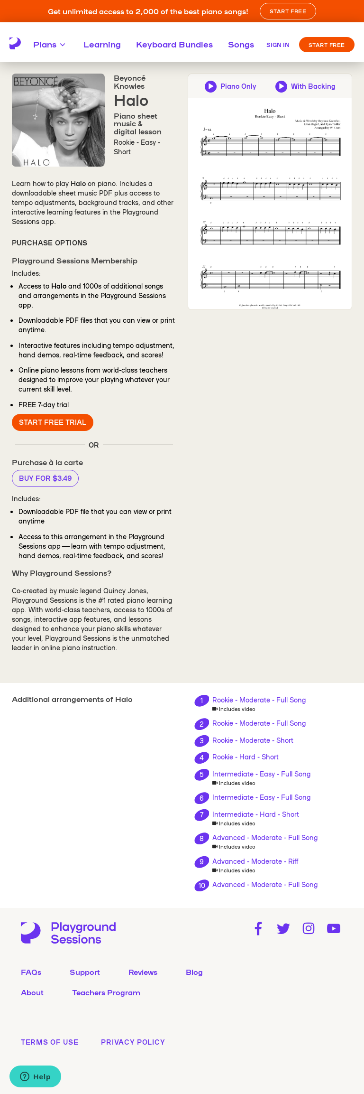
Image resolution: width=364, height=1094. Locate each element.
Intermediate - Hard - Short (255, 814)
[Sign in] (278, 43)
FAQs (31, 971)
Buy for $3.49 (45, 478)
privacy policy (133, 1042)
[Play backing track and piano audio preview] (305, 85)
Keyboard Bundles (174, 43)
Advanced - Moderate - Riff (255, 861)
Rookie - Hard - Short (245, 756)
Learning (102, 43)
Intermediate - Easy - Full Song (261, 773)
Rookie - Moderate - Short (252, 740)
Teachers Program (106, 992)
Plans (50, 43)
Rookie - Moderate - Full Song (259, 699)
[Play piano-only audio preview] (230, 85)
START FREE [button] (288, 11)
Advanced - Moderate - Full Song (265, 837)
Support (85, 971)
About (32, 992)
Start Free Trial (52, 422)
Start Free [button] (327, 44)
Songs (241, 43)
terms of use (49, 1042)
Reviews (142, 971)
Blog (194, 971)
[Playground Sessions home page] (15, 43)
